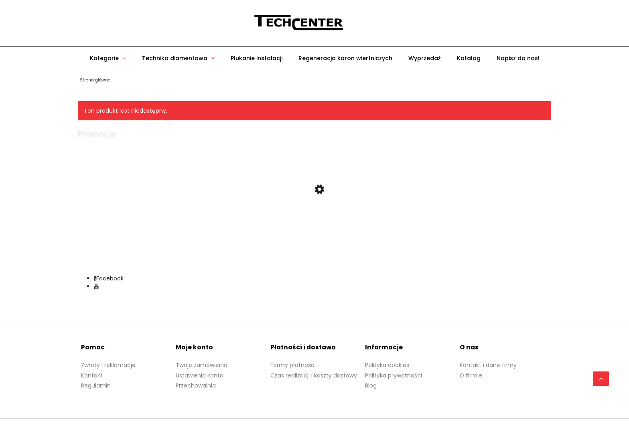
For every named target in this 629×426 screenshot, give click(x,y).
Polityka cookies (387, 369)
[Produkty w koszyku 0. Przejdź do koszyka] (403, 23)
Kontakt (92, 379)
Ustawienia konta (199, 379)
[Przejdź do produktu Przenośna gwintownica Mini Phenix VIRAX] (314, 219)
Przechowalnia (196, 389)
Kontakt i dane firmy (488, 369)
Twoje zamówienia (201, 369)
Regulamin (96, 389)
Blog (371, 389)
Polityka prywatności (393, 379)
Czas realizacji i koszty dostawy (313, 379)
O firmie (471, 379)
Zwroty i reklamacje (108, 369)
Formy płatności (293, 369)
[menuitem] (108, 58)
